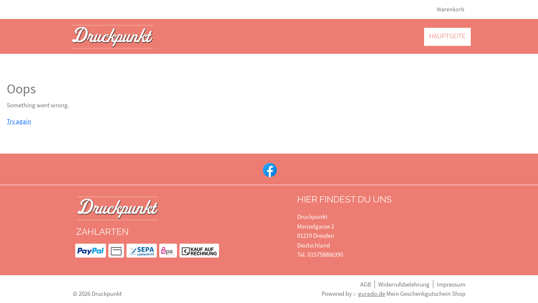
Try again (19, 121)
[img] (113, 36)
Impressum (451, 284)
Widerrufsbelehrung (404, 284)
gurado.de (371, 294)
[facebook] (269, 169)
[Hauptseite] (447, 36)
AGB (365, 284)
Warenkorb (451, 9)
